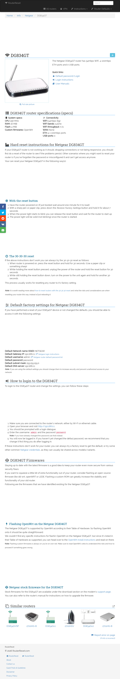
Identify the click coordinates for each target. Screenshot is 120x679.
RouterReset (13, 3)
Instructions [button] (79, 9)
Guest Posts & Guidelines (16, 668)
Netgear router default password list (47, 357)
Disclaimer (10, 672)
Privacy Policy (11, 676)
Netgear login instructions (47, 354)
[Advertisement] (60, 36)
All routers (49, 9)
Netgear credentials (30, 450)
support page (104, 592)
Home (10, 15)
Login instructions (62, 80)
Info (19, 15)
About (8, 660)
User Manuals (60, 83)
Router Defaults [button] (101, 9)
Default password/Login (66, 76)
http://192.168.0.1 (46, 426)
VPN (63, 9)
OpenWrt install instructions (82, 540)
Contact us (10, 664)
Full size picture (27, 104)
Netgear (29, 15)
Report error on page (103, 636)
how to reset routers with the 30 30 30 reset (52, 291)
